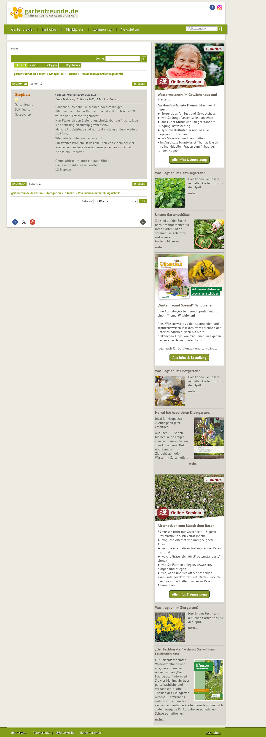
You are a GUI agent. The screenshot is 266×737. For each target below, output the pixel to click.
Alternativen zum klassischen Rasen (186, 525)
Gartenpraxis (21, 29)
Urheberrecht (65, 733)
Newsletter (130, 29)
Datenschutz (41, 733)
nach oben (213, 733)
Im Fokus (49, 29)
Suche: (100, 58)
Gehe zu (87, 201)
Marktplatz (74, 29)
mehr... (159, 719)
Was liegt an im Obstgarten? (177, 370)
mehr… (193, 193)
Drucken (139, 83)
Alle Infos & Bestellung (189, 357)
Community (102, 29)
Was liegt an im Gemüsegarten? (180, 173)
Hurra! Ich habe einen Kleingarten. (182, 412)
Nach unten (19, 83)
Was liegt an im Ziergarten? (177, 607)
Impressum (18, 733)
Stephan (22, 94)
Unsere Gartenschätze (172, 214)
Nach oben (18, 183)
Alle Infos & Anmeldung (189, 159)
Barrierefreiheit (90, 733)
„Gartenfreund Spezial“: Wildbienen (185, 305)
